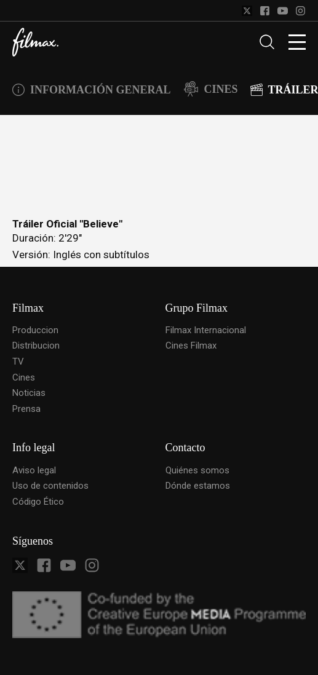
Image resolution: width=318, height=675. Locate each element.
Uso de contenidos (50, 485)
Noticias (29, 392)
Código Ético (38, 501)
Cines (23, 377)
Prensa (26, 408)
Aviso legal (34, 470)
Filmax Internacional (205, 330)
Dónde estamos (197, 485)
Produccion (35, 330)
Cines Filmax (191, 345)
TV (18, 361)
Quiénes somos (197, 470)
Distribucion (36, 345)
